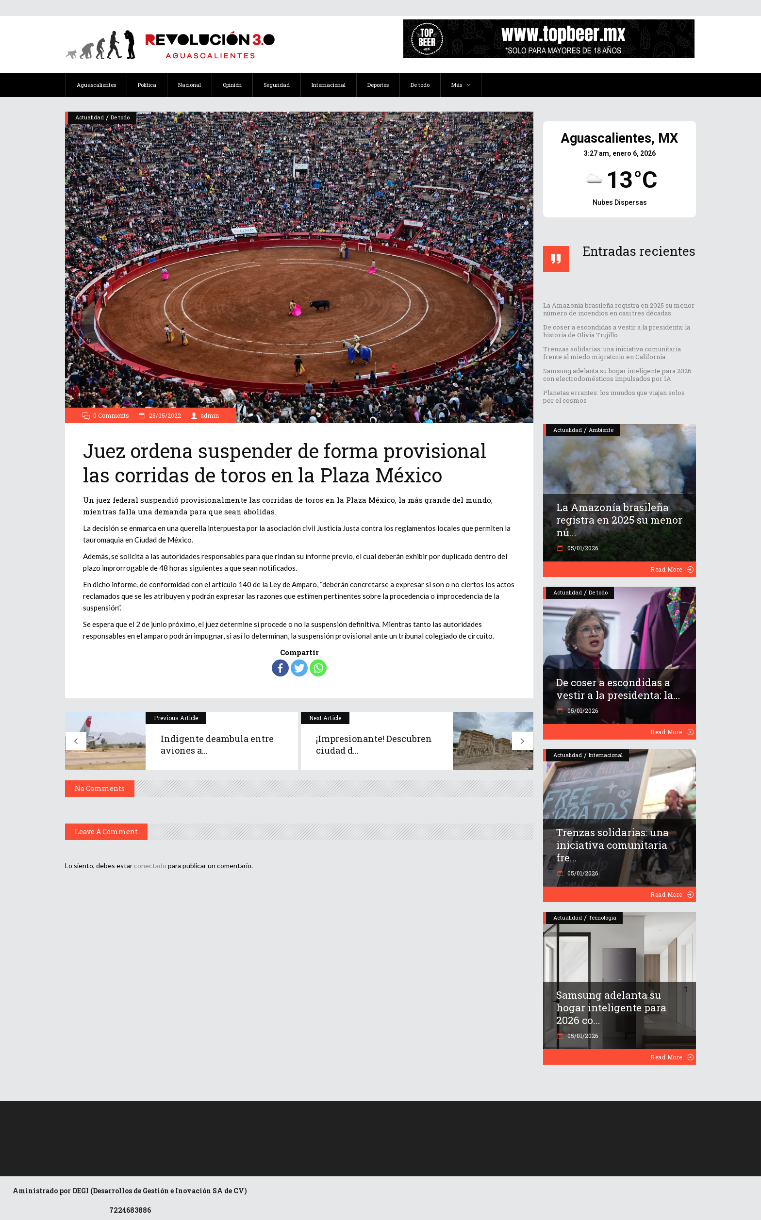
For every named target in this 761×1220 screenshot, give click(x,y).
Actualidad (89, 117)
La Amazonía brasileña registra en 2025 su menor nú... (619, 519)
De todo (120, 117)
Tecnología (602, 917)
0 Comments (111, 415)
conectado (150, 865)
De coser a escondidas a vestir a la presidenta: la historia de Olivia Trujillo (616, 331)
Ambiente (601, 429)
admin (209, 415)
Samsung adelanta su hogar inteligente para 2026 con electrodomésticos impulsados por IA (617, 374)
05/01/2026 (582, 548)
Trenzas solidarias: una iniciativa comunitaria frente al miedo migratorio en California (612, 353)
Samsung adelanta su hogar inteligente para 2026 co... (611, 1007)
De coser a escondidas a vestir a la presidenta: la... (618, 689)
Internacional (606, 754)
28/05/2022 (164, 415)
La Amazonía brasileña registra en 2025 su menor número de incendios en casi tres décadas (619, 309)
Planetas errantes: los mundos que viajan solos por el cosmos (614, 396)
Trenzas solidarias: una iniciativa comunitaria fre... (612, 844)
